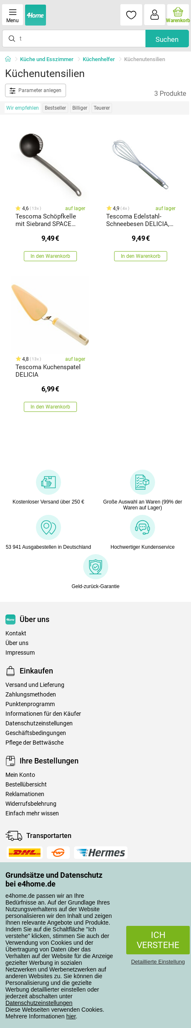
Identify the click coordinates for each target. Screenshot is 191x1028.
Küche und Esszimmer (47, 59)
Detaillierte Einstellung (158, 962)
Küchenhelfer (99, 59)
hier (71, 1016)
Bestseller (55, 108)
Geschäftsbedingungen (35, 733)
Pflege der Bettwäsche (34, 743)
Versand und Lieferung (34, 685)
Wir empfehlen (22, 108)
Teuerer (102, 108)
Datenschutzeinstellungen (38, 1003)
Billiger (79, 108)
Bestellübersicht (26, 784)
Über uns (16, 643)
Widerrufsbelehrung (30, 804)
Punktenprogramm (30, 704)
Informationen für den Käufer (43, 714)
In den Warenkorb (50, 256)
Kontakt (15, 633)
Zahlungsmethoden (30, 694)
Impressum (20, 653)
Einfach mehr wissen (32, 813)
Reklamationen (24, 794)
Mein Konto (20, 775)
